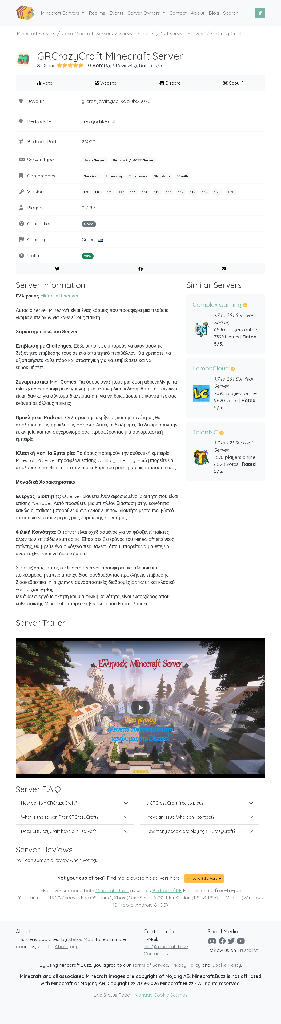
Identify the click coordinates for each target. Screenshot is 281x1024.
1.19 (205, 192)
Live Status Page (112, 995)
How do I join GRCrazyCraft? (49, 803)
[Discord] (212, 940)
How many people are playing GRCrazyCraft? (190, 831)
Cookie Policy (226, 965)
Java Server (95, 160)
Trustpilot (247, 950)
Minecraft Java (112, 890)
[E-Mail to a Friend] (223, 269)
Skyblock (162, 176)
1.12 (121, 192)
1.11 (109, 192)
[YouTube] (241, 940)
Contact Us (156, 953)
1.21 (230, 192)
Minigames (138, 176)
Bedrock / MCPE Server (134, 160)
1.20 (217, 192)
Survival (91, 176)
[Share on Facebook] (140, 269)
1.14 (144, 192)
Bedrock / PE (167, 890)
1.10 (98, 192)
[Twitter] (231, 940)
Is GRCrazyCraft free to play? (174, 803)
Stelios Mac (80, 939)
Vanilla (183, 176)
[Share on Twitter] (57, 269)
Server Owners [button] (144, 13)
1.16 (169, 192)
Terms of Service (150, 965)
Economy (113, 176)
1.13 (132, 192)
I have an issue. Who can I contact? (180, 817)
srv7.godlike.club (99, 121)
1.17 (180, 192)
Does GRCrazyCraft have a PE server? (58, 831)
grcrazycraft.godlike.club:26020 (116, 101)
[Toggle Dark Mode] (260, 13)
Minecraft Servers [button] (61, 13)
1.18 (192, 192)
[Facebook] (222, 940)
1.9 (86, 192)
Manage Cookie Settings (160, 995)
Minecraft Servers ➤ (204, 878)
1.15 (156, 192)
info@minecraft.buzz (166, 946)
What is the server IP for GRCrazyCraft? (59, 817)
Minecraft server (59, 296)
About (61, 946)
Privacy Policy (185, 965)
